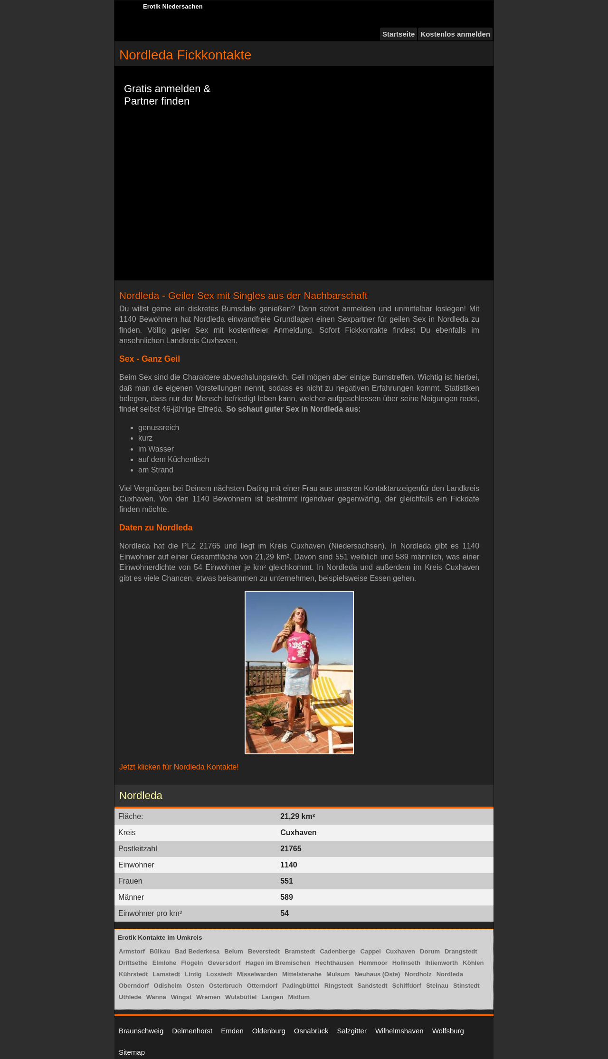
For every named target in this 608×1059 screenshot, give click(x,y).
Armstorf (132, 951)
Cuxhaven (400, 951)
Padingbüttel (301, 985)
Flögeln (192, 962)
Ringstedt (338, 985)
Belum (233, 951)
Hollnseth (406, 962)
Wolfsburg (448, 1031)
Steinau (437, 985)
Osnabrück (311, 1031)
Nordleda (450, 974)
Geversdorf (224, 962)
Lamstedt (166, 974)
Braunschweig (141, 1031)
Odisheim (168, 985)
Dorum (430, 951)
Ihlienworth (441, 962)
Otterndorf (262, 985)
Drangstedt (461, 951)
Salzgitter (352, 1031)
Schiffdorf (406, 985)
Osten (195, 985)
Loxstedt (219, 974)
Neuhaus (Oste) (377, 974)
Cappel (371, 951)
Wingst (181, 997)
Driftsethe (133, 962)
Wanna (156, 997)
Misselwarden (257, 974)
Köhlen (473, 962)
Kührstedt (133, 974)
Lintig (193, 974)
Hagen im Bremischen (278, 962)
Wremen (208, 997)
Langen (272, 997)
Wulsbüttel (240, 997)
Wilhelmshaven (399, 1031)
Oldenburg (268, 1031)
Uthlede (130, 997)
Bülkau (160, 951)
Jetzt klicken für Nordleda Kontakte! (179, 767)
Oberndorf (134, 985)
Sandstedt (373, 985)
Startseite (398, 34)
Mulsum (338, 974)
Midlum (299, 997)
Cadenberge (337, 951)
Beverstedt (264, 951)
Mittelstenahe (302, 974)
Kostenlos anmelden (455, 34)
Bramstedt (300, 951)
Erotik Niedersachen (173, 6)
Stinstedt (466, 985)
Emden (232, 1031)
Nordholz (418, 974)
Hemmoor (373, 962)
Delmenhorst (192, 1031)
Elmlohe (164, 962)
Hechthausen (334, 962)
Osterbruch (225, 985)
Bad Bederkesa (197, 951)
